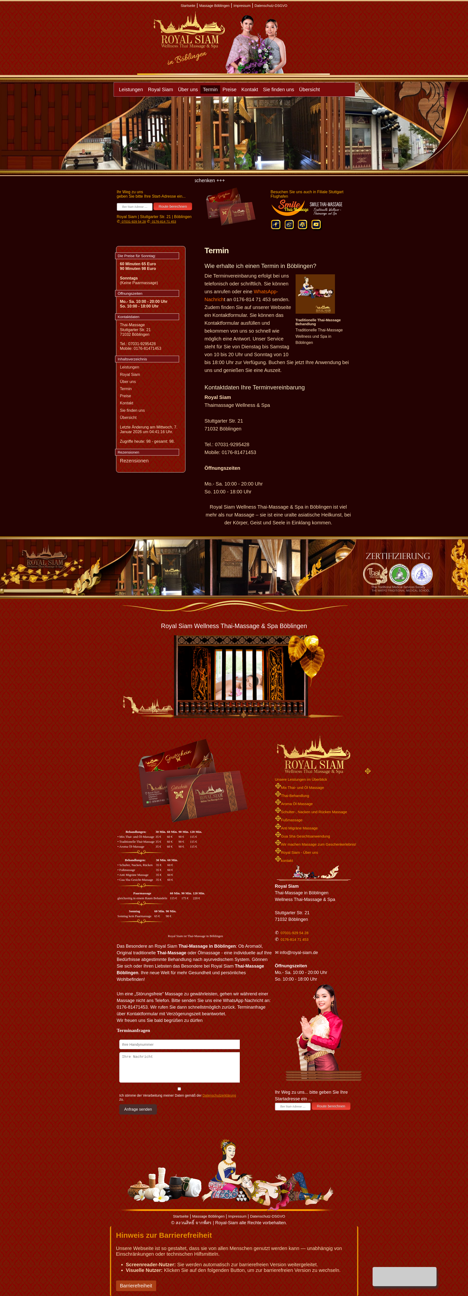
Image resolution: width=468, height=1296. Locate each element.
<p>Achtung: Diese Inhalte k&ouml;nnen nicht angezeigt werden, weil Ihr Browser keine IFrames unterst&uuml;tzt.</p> (178, 1086)
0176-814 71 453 (163, 221)
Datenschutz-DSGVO (271, 6)
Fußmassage (289, 820)
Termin (210, 89)
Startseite (188, 6)
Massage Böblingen (214, 6)
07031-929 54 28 (133, 221)
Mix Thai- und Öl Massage (299, 787)
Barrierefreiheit (136, 1285)
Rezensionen (134, 460)
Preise (230, 89)
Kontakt (250, 89)
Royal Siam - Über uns (296, 852)
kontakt (284, 860)
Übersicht (309, 89)
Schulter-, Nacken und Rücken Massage (311, 812)
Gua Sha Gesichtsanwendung (302, 836)
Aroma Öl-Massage (294, 804)
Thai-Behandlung (292, 796)
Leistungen (131, 89)
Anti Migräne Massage (296, 828)
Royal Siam (160, 89)
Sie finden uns (278, 89)
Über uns (188, 89)
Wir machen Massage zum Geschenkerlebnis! (315, 844)
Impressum (242, 6)
